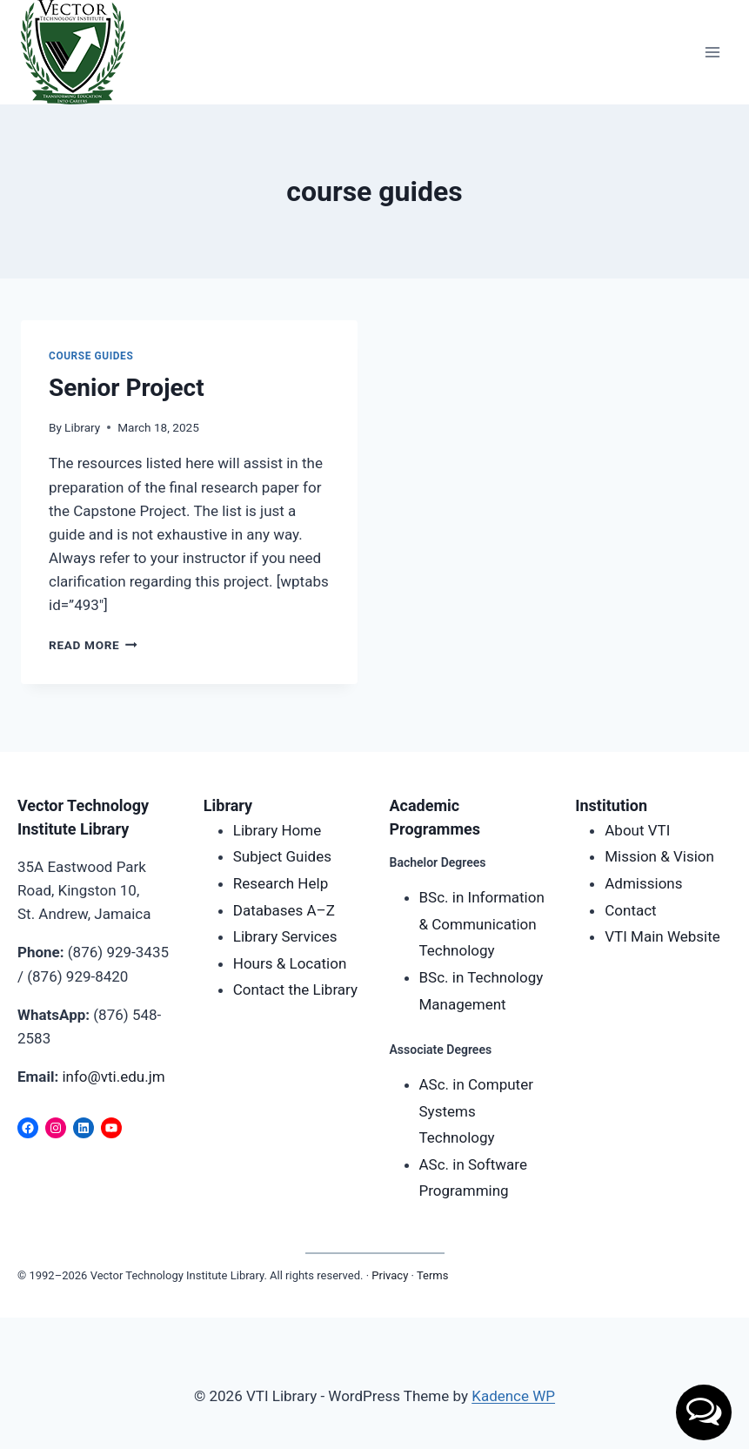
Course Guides (91, 356)
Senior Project (126, 387)
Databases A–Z (284, 910)
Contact (630, 910)
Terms (433, 1275)
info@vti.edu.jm (113, 1076)
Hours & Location (290, 963)
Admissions (643, 883)
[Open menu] (712, 51)
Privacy (389, 1275)
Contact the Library (295, 989)
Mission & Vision (659, 856)
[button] (704, 1412)
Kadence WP (513, 1396)
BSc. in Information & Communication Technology (482, 924)
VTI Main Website (662, 936)
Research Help (280, 883)
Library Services (285, 936)
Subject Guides (282, 856)
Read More (93, 645)
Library (82, 427)
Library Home (277, 830)
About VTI (637, 830)
